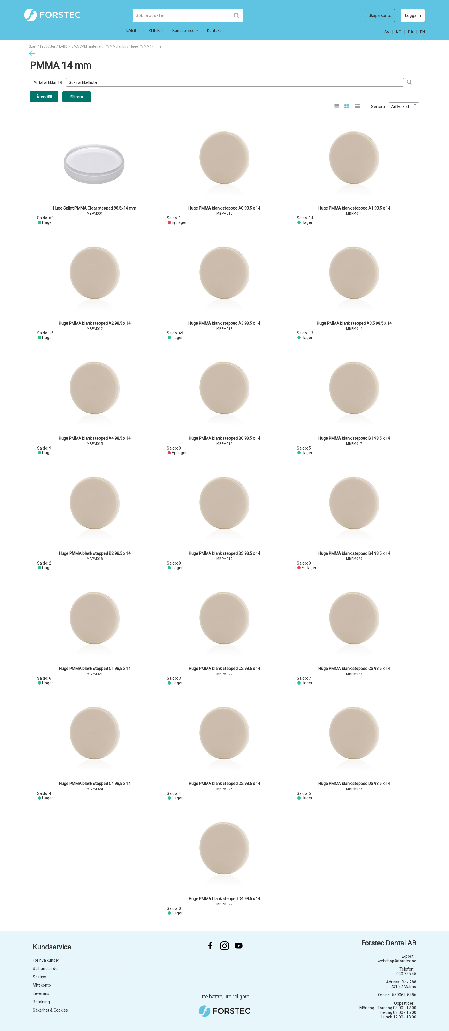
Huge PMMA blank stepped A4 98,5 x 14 (95, 438)
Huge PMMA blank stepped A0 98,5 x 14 (224, 208)
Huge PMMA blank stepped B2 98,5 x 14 (95, 553)
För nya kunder (46, 960)
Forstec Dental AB (388, 943)
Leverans (41, 993)
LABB (63, 46)
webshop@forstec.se (397, 961)
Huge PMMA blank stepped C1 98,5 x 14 (95, 668)
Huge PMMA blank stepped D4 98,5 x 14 (224, 898)
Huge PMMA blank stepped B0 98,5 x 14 (224, 438)
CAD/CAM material (86, 46)
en (422, 32)
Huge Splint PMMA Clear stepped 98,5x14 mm (94, 208)
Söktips (39, 977)
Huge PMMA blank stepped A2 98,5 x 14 (95, 323)
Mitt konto (42, 985)
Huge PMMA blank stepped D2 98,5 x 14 (224, 783)
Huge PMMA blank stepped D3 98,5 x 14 (354, 783)
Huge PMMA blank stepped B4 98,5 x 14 (354, 553)
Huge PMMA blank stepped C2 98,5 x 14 (224, 668)
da (410, 32)
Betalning (41, 1002)
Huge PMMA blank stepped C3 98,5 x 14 (354, 668)
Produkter (47, 46)
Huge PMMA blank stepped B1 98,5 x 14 (354, 438)
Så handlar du (45, 968)
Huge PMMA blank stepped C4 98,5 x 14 (95, 783)
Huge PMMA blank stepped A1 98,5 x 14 (354, 208)
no (398, 32)
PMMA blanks (115, 46)
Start (32, 46)
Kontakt (214, 30)
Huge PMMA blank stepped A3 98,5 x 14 (224, 323)
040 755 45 (406, 973)
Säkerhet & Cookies (50, 1010)
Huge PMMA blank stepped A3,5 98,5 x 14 (354, 323)
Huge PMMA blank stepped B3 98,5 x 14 (224, 553)
